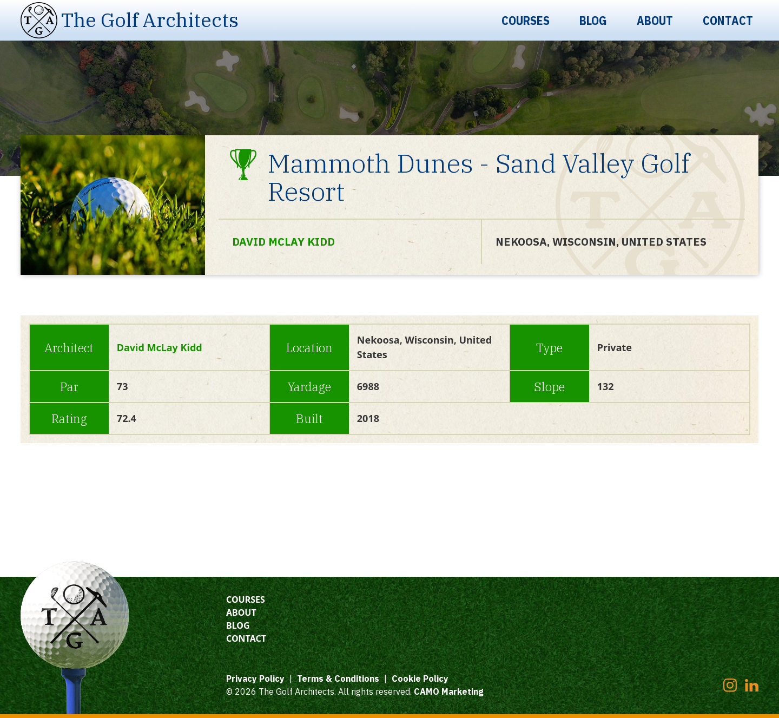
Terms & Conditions (338, 678)
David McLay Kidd (283, 241)
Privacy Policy (255, 678)
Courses (525, 20)
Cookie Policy (420, 678)
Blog (593, 20)
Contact (728, 20)
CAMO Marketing (449, 691)
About (655, 20)
